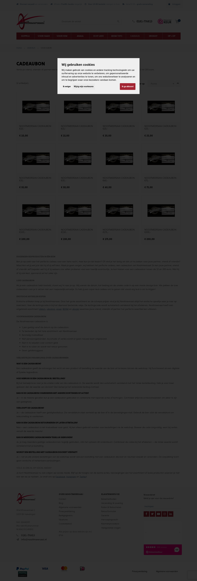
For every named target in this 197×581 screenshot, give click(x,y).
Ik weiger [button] (67, 86)
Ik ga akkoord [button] (127, 86)
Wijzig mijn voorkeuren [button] (84, 86)
